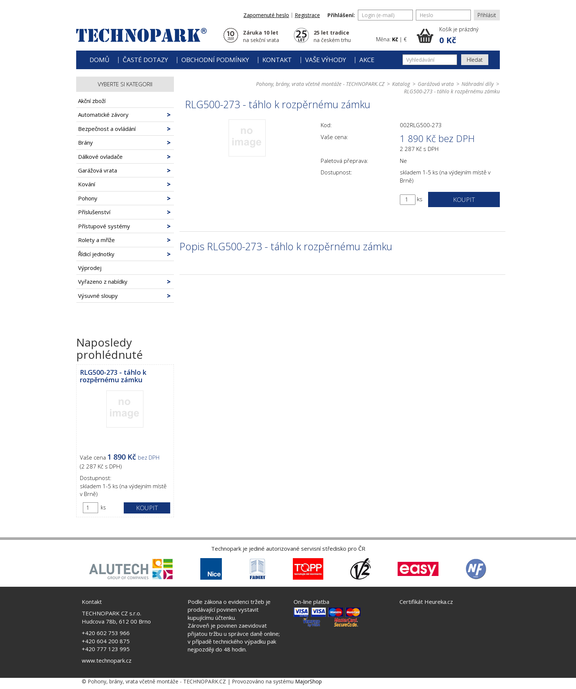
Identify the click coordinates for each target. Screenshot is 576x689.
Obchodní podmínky (215, 59)
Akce (367, 59)
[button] (458, 36)
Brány (85, 142)
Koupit (147, 507)
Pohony (87, 198)
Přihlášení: (341, 15)
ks (103, 507)
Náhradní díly (478, 83)
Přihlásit (487, 15)
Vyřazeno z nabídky (102, 281)
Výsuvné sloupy (98, 295)
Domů (99, 59)
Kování (86, 184)
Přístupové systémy (104, 226)
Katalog (401, 83)
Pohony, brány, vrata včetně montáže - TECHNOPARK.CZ (320, 83)
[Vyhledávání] (429, 59)
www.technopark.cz (107, 660)
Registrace (307, 15)
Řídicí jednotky (96, 254)
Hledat (475, 59)
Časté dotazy (145, 59)
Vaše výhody (325, 59)
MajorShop (308, 681)
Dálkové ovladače (100, 156)
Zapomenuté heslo (266, 15)
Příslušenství (94, 212)
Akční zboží (92, 100)
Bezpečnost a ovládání (107, 128)
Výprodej (89, 267)
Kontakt (277, 59)
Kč (395, 39)
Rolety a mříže (96, 240)
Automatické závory (103, 114)
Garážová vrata (97, 170)
